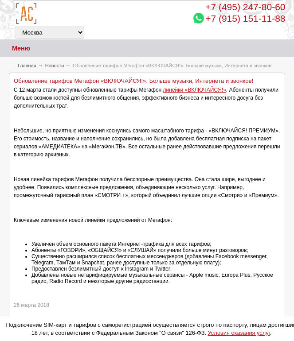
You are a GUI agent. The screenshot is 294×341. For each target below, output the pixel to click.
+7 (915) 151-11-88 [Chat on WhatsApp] (245, 18)
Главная (27, 65)
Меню (15, 48)
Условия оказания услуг (239, 332)
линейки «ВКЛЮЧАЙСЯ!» (194, 90)
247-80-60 (245, 7)
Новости (54, 65)
